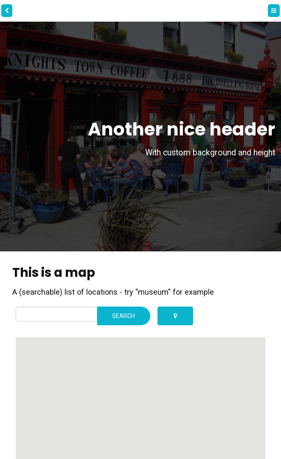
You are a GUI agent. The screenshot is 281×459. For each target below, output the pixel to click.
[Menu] (274, 10)
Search (123, 316)
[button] (175, 395)
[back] (6, 10)
